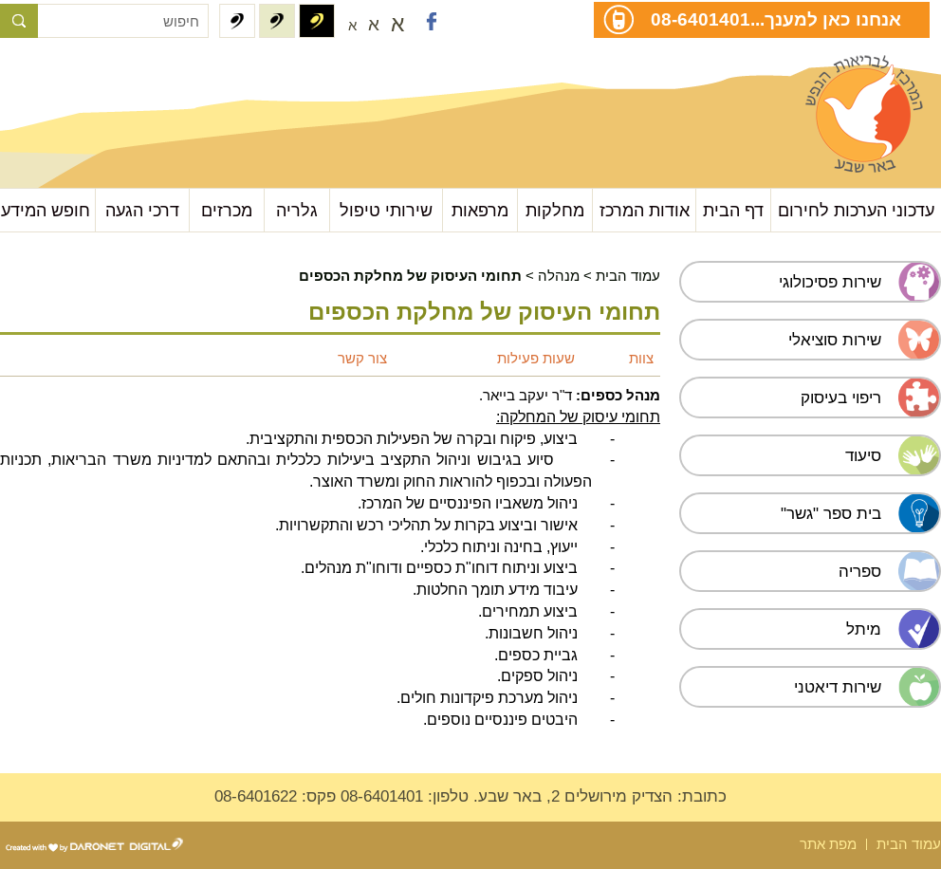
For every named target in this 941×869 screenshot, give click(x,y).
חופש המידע (45, 210)
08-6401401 (700, 19)
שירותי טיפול (386, 210)
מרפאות (480, 210)
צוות (641, 358)
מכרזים (226, 210)
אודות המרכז (645, 210)
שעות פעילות (536, 358)
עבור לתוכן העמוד (95, 75)
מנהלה (559, 276)
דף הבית (733, 210)
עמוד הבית (628, 276)
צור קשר (362, 358)
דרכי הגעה (142, 210)
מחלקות (555, 210)
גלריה (297, 210)
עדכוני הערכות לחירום (856, 210)
